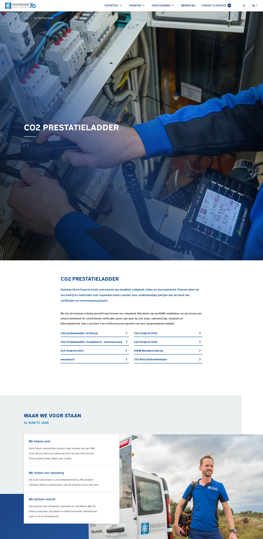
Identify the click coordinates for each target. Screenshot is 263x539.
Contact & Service (216, 5)
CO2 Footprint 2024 (168, 341)
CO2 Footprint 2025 (168, 333)
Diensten (137, 5)
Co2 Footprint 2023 (95, 350)
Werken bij (188, 5)
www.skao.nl (95, 359)
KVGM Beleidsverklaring (168, 350)
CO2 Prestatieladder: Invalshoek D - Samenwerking (95, 341)
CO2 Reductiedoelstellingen (168, 359)
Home (26, 18)
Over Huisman (163, 5)
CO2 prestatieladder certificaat (95, 333)
